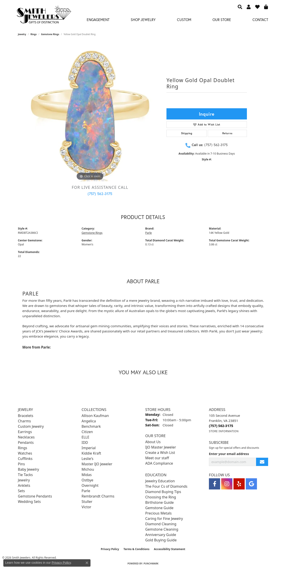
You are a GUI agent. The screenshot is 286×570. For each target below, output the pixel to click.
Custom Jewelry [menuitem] (31, 426)
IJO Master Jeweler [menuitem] (160, 447)
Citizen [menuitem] (87, 431)
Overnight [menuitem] (90, 485)
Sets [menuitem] (21, 490)
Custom (184, 19)
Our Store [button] (221, 19)
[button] (240, 6)
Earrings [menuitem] (25, 431)
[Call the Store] (221, 425)
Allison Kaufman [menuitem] (95, 415)
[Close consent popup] (87, 562)
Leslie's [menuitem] (87, 458)
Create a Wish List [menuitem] (160, 452)
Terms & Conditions (136, 549)
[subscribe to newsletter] (262, 462)
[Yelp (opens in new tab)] (239, 483)
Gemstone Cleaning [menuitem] (161, 529)
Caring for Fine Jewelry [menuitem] (164, 518)
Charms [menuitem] (24, 421)
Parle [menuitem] (86, 490)
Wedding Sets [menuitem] (29, 501)
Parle (148, 233)
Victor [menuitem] (86, 506)
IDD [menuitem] (85, 442)
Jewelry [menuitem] (24, 480)
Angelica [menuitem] (89, 421)
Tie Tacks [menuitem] (25, 474)
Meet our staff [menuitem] (157, 457)
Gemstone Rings (50, 34)
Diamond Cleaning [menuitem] (160, 523)
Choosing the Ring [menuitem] (160, 497)
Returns (227, 133)
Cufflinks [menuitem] (25, 458)
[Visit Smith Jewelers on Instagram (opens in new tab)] (226, 483)
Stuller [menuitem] (87, 501)
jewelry (22, 34)
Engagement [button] (98, 19)
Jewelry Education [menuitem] (160, 481)
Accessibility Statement (169, 549)
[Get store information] (224, 431)
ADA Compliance (159, 463)
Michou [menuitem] (88, 469)
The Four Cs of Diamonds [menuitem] (166, 486)
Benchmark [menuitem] (91, 426)
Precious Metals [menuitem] (158, 513)
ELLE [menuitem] (85, 437)
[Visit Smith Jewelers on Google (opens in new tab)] (251, 483)
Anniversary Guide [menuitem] (160, 534)
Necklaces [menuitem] (26, 437)
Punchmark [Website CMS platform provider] (151, 563)
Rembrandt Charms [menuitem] (98, 496)
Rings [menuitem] (22, 447)
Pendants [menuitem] (26, 442)
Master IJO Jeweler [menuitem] (97, 464)
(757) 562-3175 (100, 193)
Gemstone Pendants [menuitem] (35, 496)
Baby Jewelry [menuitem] (28, 469)
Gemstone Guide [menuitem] (159, 507)
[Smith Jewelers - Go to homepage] (44, 16)
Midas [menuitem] (87, 474)
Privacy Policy (110, 549)
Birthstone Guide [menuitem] (159, 502)
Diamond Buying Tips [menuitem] (163, 491)
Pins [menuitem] (21, 464)
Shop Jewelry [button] (143, 19)
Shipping (186, 133)
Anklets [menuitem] (24, 485)
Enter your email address (229, 454)
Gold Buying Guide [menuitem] (161, 540)
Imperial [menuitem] (89, 447)
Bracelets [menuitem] (25, 415)
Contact (260, 19)
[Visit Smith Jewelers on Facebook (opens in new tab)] (214, 483)
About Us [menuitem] (153, 441)
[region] (90, 114)
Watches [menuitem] (25, 453)
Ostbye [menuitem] (87, 480)
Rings (34, 34)
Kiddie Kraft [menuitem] (91, 453)
